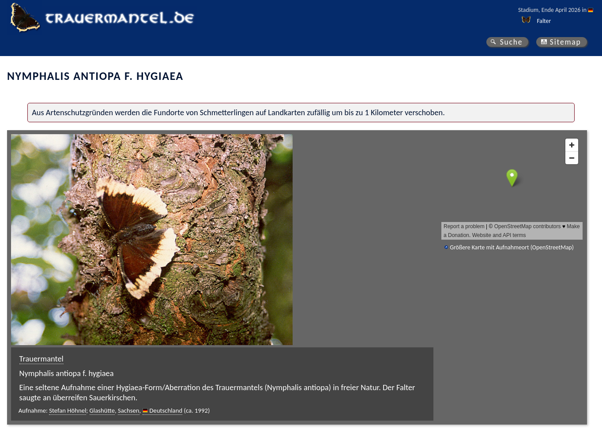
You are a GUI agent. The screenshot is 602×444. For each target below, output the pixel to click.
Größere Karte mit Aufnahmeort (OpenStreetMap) (512, 247)
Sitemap (565, 42)
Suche (511, 42)
